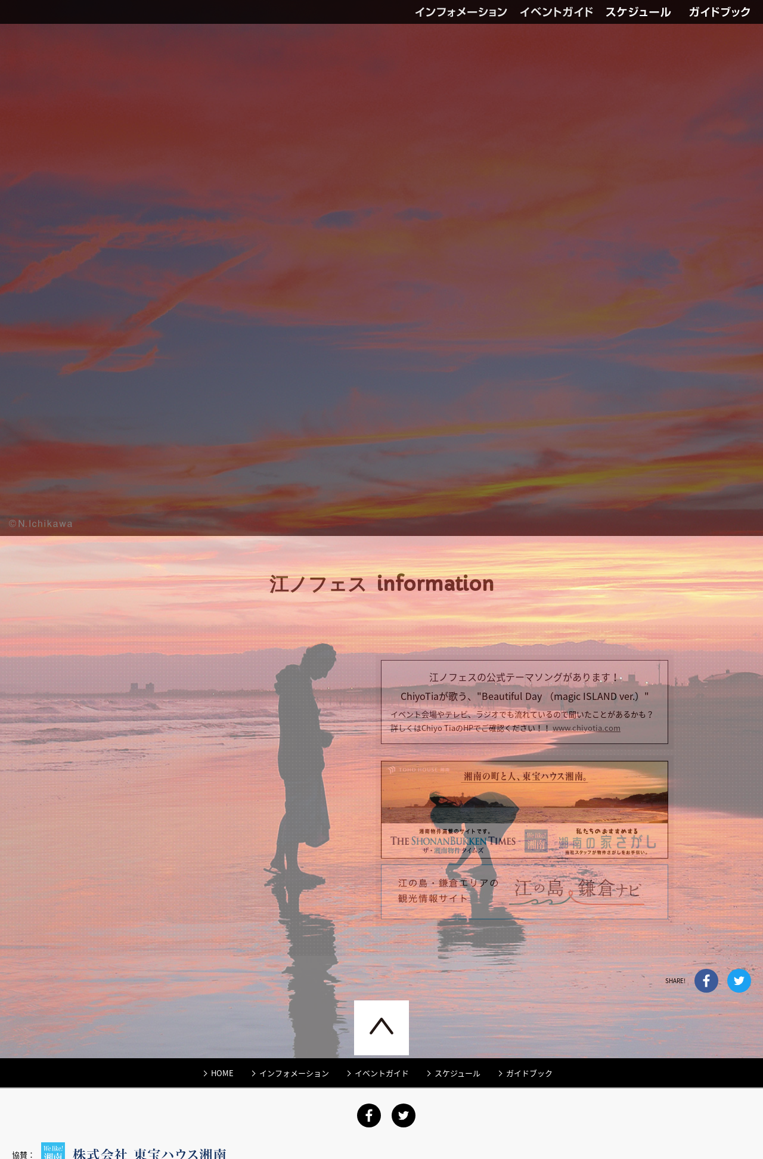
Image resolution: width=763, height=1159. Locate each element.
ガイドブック (726, 12)
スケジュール (457, 1048)
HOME (222, 1048)
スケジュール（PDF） (647, 12)
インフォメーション (467, 12)
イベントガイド (563, 12)
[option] (381, 579)
